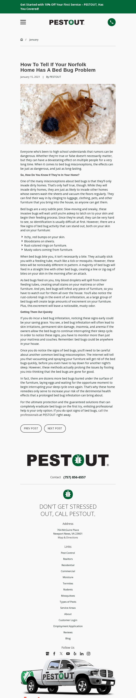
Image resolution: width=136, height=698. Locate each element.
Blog (68, 638)
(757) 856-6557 (74, 477)
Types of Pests (68, 601)
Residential (68, 565)
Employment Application (68, 626)
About (68, 614)
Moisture (68, 577)
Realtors (68, 559)
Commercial (68, 571)
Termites (68, 583)
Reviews (68, 632)
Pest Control (68, 552)
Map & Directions (68, 537)
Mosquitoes (68, 595)
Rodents (68, 589)
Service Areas (68, 607)
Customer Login (68, 620)
